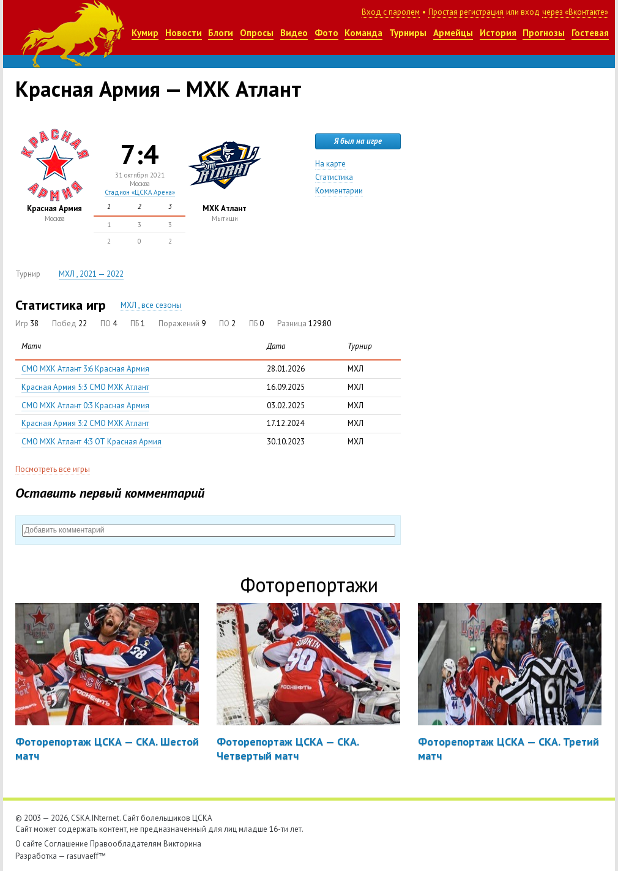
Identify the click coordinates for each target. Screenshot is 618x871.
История (498, 33)
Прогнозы (544, 33)
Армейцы (453, 33)
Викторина (182, 844)
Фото (326, 33)
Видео (294, 33)
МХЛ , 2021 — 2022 (91, 274)
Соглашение (66, 844)
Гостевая (590, 33)
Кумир (145, 33)
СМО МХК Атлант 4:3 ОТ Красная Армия (91, 441)
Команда (363, 33)
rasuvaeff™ (86, 856)
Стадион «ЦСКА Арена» (140, 192)
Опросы (257, 33)
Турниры (407, 33)
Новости (183, 33)
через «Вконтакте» (575, 12)
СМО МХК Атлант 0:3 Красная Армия (85, 405)
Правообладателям (126, 844)
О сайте (28, 844)
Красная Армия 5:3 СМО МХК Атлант (85, 387)
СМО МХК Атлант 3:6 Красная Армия (85, 369)
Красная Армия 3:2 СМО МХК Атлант (85, 423)
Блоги (220, 33)
